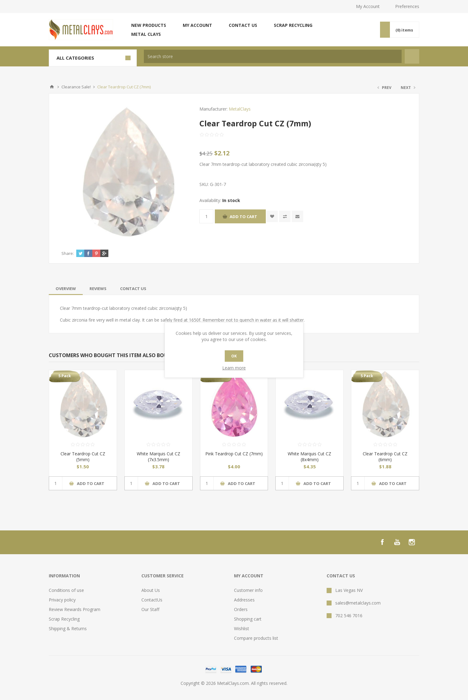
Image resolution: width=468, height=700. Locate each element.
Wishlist (241, 628)
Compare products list (256, 638)
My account (197, 25)
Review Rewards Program (74, 609)
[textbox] (273, 56)
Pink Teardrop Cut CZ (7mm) (234, 454)
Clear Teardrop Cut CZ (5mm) (83, 456)
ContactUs (151, 600)
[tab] (66, 288)
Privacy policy (62, 600)
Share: (67, 253)
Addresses (244, 600)
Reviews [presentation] (98, 288)
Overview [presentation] (66, 288)
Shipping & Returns (68, 628)
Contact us (243, 25)
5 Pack (64, 375)
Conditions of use (66, 590)
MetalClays (240, 109)
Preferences (407, 6)
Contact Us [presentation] (133, 288)
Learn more (234, 368)
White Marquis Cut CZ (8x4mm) (309, 456)
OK (234, 356)
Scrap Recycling (293, 25)
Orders (241, 609)
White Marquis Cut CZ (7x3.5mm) (158, 456)
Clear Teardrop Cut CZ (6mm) (385, 456)
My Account (368, 6)
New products (148, 25)
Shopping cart (247, 619)
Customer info (248, 590)
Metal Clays (146, 34)
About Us (150, 590)
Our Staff (150, 609)
